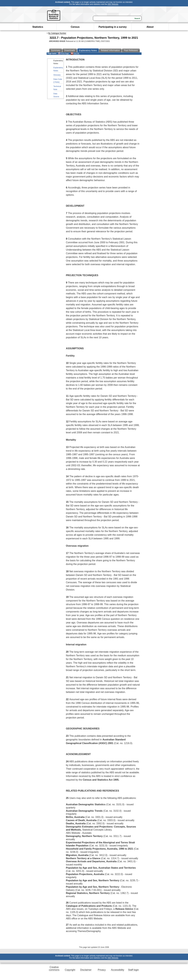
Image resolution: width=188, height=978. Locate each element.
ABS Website (113, 4)
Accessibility (117, 970)
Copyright (70, 970)
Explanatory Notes (58, 69)
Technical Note (57, 87)
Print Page (63, 54)
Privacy (102, 970)
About (150, 27)
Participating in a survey (113, 27)
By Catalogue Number (57, 33)
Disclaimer (86, 970)
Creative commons (54, 968)
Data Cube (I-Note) (57, 80)
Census (75, 27)
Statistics (37, 27)
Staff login (133, 970)
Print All (75, 54)
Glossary (57, 75)
